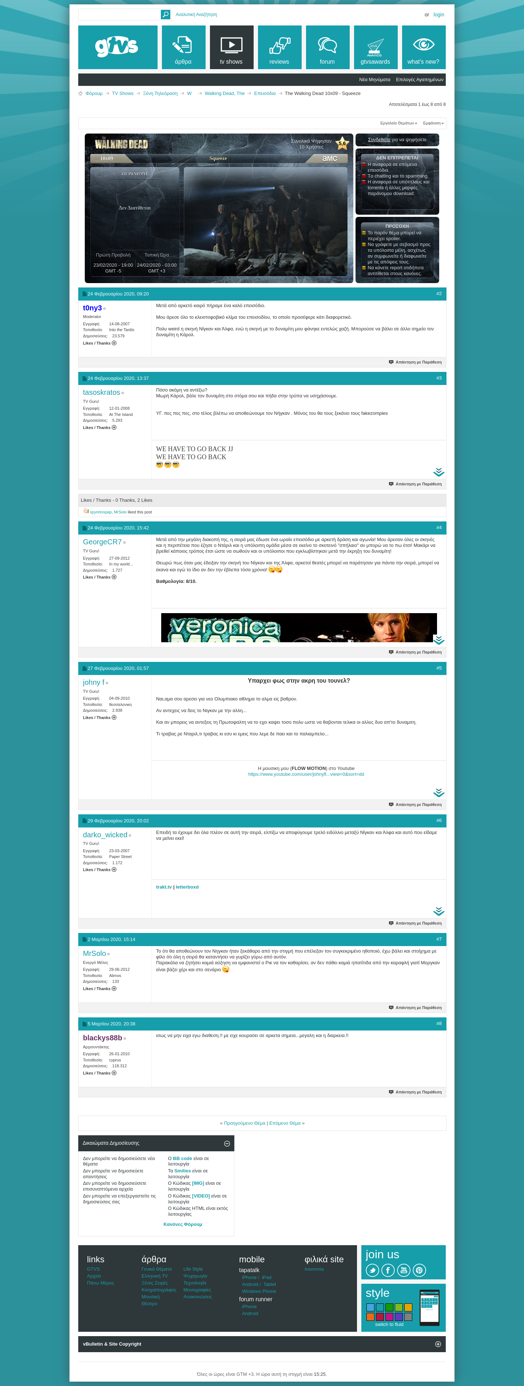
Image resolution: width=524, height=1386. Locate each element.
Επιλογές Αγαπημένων (420, 79)
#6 (439, 820)
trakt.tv (164, 887)
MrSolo (120, 512)
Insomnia (314, 1269)
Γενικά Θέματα (157, 1269)
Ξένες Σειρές (155, 1283)
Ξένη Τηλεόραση (160, 93)
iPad (266, 1277)
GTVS (93, 1269)
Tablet (269, 1284)
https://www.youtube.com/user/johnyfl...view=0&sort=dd (306, 774)
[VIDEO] (201, 1196)
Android (250, 1284)
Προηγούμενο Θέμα (245, 1123)
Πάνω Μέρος (100, 1283)
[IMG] (198, 1183)
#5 (439, 668)
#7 (439, 939)
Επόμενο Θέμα (285, 1123)
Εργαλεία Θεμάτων (397, 123)
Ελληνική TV (155, 1276)
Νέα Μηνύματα (374, 79)
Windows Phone (259, 1291)
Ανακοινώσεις (197, 1296)
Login (438, 14)
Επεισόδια (264, 93)
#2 (439, 293)
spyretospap (101, 512)
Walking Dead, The (225, 93)
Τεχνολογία (194, 1283)
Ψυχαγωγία (195, 1276)
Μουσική (151, 1296)
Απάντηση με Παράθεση (416, 362)
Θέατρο (149, 1303)
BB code (182, 1158)
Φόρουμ (94, 93)
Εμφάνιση (432, 123)
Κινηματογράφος (159, 1289)
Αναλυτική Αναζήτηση (196, 14)
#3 (439, 378)
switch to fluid (389, 1324)
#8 (439, 1023)
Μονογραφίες (197, 1289)
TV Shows (123, 93)
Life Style (193, 1269)
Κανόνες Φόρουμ (183, 1224)
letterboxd (187, 887)
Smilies (182, 1170)
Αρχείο (94, 1276)
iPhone (249, 1277)
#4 (439, 527)
